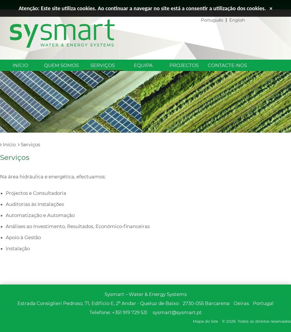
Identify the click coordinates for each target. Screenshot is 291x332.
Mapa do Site (205, 321)
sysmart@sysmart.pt (177, 312)
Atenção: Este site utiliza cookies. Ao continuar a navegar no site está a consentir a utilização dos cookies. (142, 8)
